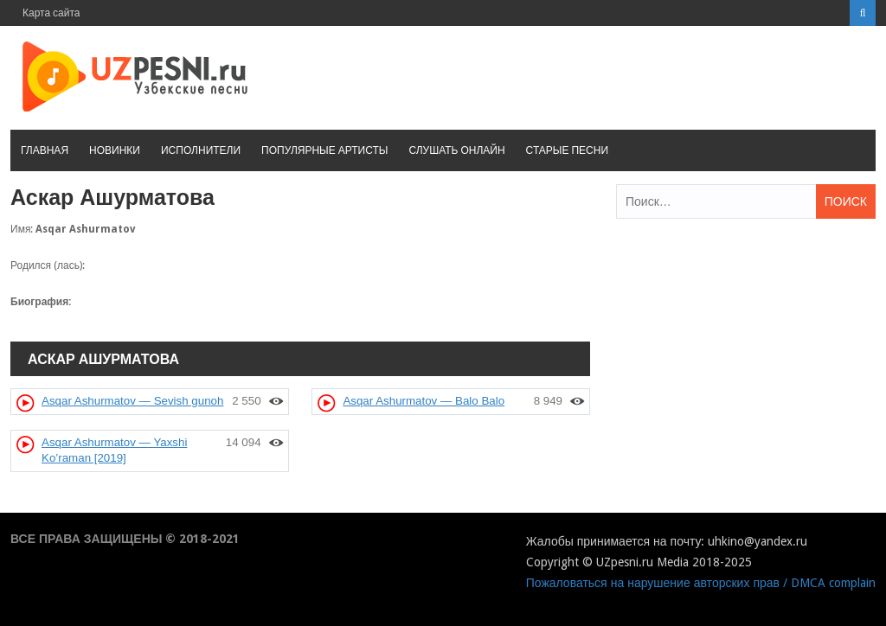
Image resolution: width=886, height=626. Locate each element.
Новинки (114, 150)
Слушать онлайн (456, 150)
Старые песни (567, 150)
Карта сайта (51, 13)
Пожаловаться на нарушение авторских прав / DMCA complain (701, 583)
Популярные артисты (324, 150)
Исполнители (201, 150)
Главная (44, 150)
